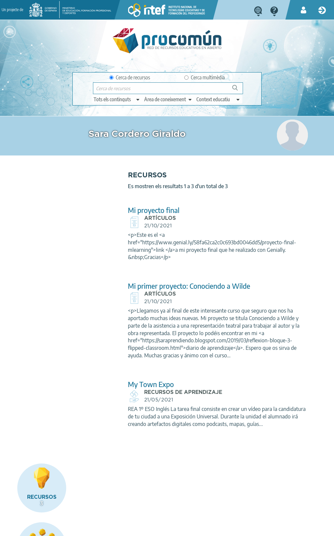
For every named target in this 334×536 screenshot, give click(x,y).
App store (131, 502)
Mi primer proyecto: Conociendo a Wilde (153, 293)
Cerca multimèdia (204, 77)
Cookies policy (138, 528)
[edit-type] (117, 99)
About (24, 528)
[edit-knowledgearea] (168, 99)
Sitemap (203, 528)
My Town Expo (115, 406)
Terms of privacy (98, 528)
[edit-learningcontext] (218, 99)
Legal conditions (56, 528)
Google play (188, 502)
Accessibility (173, 528)
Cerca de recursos (129, 77)
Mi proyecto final (117, 217)
